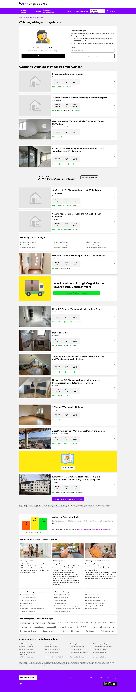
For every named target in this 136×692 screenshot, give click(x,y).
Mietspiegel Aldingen (83, 529)
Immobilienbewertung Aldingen (96, 600)
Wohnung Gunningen (26, 647)
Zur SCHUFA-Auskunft (89, 178)
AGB (90, 678)
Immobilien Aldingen (28, 248)
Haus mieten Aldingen (61, 242)
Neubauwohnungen (60, 603)
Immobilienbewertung (81, 11)
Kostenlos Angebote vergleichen (76, 293)
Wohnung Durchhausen (77, 647)
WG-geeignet (96, 623)
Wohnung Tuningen (101, 652)
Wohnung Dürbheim (101, 657)
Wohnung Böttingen (51, 652)
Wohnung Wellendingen (52, 649)
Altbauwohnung (27, 603)
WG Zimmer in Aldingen (29, 242)
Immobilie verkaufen (92, 598)
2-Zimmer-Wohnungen (29, 245)
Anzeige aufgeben (94, 11)
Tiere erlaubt (51, 627)
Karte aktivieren (68, 468)
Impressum (83, 678)
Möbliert (111, 623)
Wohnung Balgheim (26, 649)
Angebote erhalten (93, 56)
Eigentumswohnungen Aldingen (96, 248)
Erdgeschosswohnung (28, 631)
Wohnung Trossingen (27, 644)
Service (69, 11)
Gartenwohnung (74, 622)
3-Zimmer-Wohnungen (61, 245)
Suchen (38, 11)
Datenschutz (74, 678)
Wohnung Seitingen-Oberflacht (79, 652)
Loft (62, 631)
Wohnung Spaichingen (102, 644)
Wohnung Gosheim (76, 649)
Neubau (59, 622)
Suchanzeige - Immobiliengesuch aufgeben (67, 609)
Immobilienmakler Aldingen (95, 603)
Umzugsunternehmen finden (95, 606)
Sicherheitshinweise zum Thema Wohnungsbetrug (48, 506)
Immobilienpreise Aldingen (101, 529)
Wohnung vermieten (92, 595)
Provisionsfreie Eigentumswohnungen (66, 606)
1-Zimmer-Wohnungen (93, 242)
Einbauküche (39, 627)
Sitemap (102, 678)
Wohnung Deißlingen (51, 647)
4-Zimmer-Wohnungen (93, 245)
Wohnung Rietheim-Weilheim (54, 657)
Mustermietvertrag (92, 609)
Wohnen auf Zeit (27, 606)
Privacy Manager (112, 678)
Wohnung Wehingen (26, 657)
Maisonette (75, 631)
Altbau (65, 623)
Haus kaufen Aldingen (60, 248)
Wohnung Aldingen (28, 595)
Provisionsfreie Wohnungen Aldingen (37, 623)
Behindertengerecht (68, 627)
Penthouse (90, 631)
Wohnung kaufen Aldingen (62, 595)
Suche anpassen (43, 56)
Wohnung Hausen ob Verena (103, 647)
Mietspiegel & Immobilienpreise (49, 11)
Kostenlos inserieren (23, 11)
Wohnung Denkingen (76, 644)
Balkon (105, 622)
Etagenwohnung (48, 631)
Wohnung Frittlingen (51, 644)
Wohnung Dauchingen (77, 657)
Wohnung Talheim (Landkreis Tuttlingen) (29, 653)
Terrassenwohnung (84, 622)
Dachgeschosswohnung (103, 627)
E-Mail (73, 47)
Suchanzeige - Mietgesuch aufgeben (33, 609)
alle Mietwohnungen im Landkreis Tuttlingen (68, 499)
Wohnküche (25, 627)
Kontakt (96, 678)
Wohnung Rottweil (101, 649)
